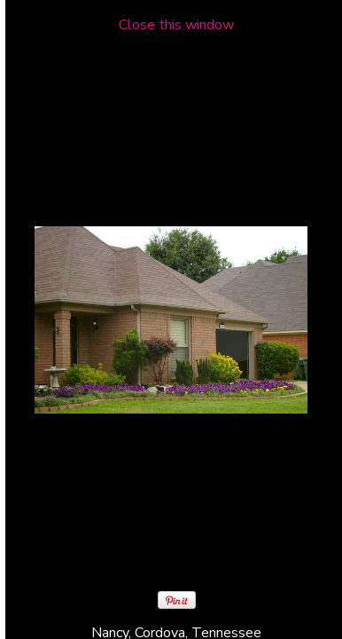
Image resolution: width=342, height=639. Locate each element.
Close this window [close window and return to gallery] (176, 25)
